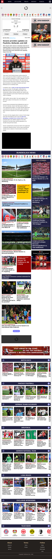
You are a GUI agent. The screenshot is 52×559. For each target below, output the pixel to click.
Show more (16, 331)
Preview (25, 34)
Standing (16, 34)
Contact (9, 547)
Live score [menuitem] (17, 1)
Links (42, 551)
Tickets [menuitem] (41, 1)
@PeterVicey (12, 38)
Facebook (42, 547)
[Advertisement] (41, 278)
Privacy (26, 547)
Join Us (9, 549)
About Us (10, 545)
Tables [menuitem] (26, 1)
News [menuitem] (9, 1)
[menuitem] (4, 1)
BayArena (16, 20)
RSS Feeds (42, 549)
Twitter (42, 545)
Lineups (6, 34)
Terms (26, 545)
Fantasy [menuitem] (33, 1)
